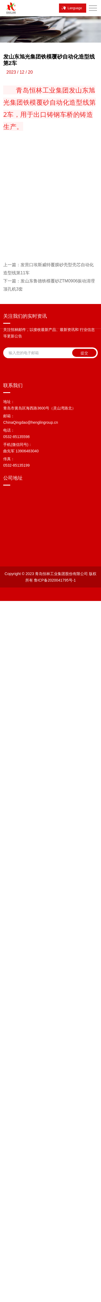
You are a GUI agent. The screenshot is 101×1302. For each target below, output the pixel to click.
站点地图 (54, 1206)
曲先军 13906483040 (21, 1070)
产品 (91, 1297)
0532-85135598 (16, 1056)
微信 (30, 1297)
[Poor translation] (18, 1253)
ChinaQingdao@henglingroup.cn (30, 1042)
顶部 (71, 1297)
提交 (84, 928)
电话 (10, 1297)
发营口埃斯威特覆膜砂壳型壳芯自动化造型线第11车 (48, 844)
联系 (50, 1297)
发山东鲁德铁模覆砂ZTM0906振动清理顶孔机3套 (49, 860)
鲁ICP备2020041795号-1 (34, 1200)
